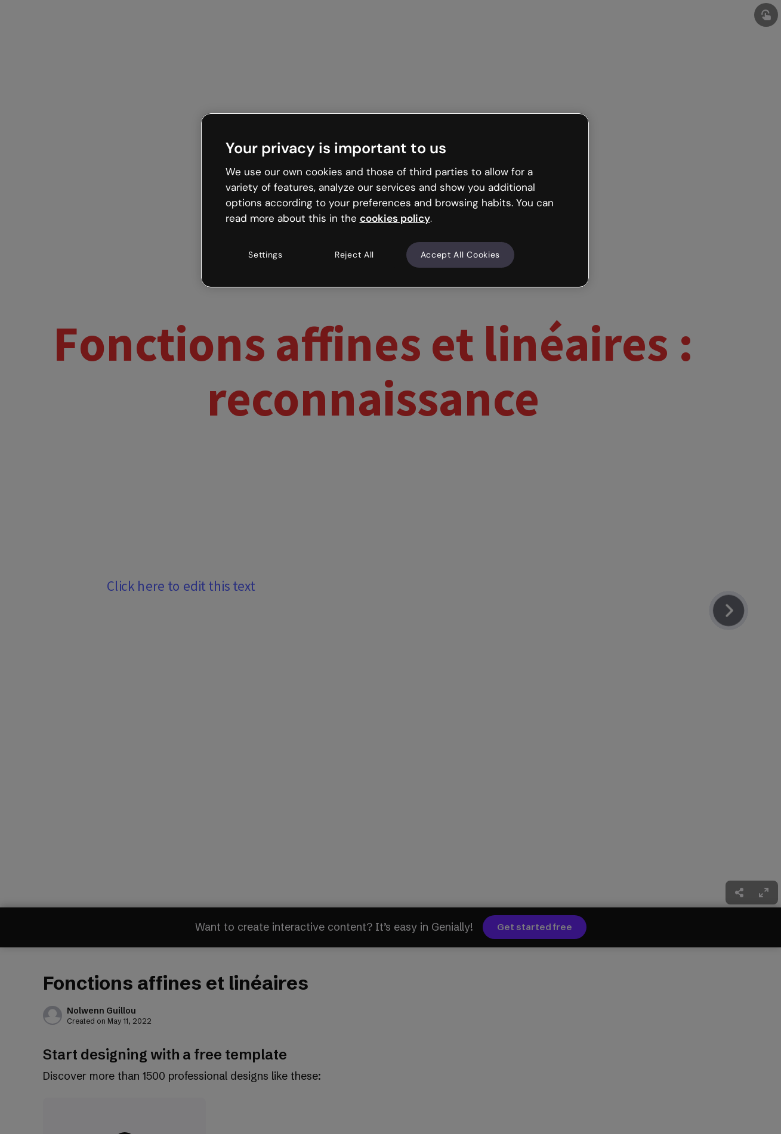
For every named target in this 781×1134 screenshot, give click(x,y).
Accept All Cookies (461, 254)
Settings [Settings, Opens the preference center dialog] (265, 254)
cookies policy (395, 218)
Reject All (354, 254)
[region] (395, 200)
